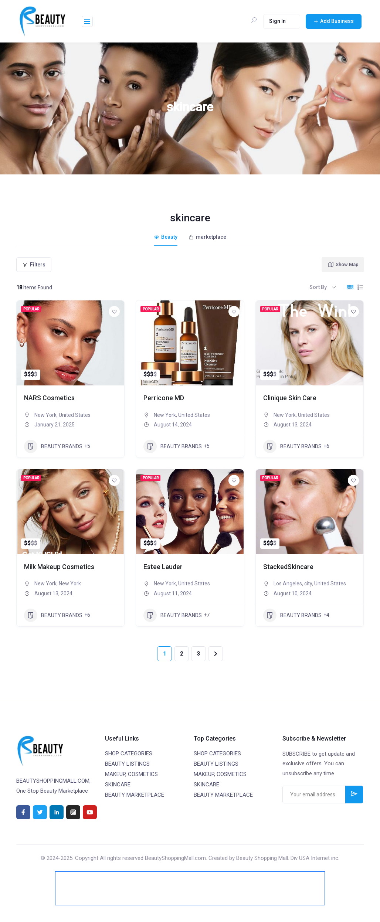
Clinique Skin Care (292, 396)
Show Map (343, 263)
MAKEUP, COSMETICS (131, 773)
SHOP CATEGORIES (128, 752)
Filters (33, 263)
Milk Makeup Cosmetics (63, 565)
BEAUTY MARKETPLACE (134, 793)
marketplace (207, 237)
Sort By (318, 286)
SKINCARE (117, 783)
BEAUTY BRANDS (53, 445)
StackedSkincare (291, 565)
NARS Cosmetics (51, 396)
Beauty (165, 237)
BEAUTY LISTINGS (127, 762)
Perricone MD (165, 396)
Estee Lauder (164, 565)
